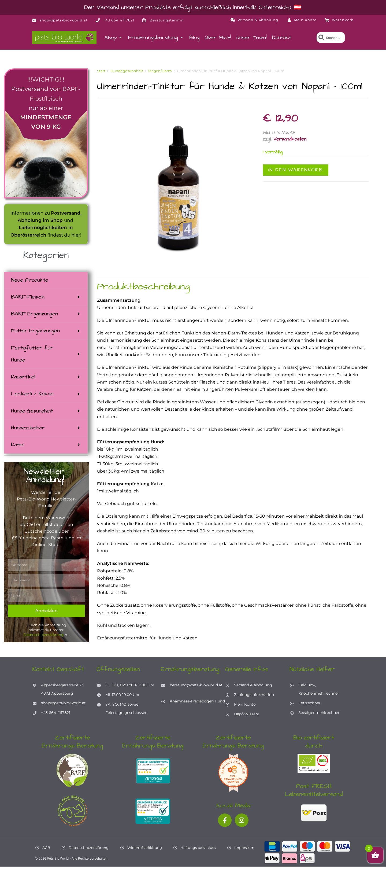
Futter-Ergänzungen (35, 332)
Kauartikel (23, 378)
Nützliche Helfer (312, 671)
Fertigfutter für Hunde (32, 355)
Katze (18, 447)
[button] (113, 37)
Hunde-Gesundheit (32, 413)
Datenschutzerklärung (44, 637)
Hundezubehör (28, 430)
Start (101, 71)
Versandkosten (289, 139)
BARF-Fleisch (27, 297)
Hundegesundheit (126, 71)
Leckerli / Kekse (32, 395)
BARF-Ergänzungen (34, 314)
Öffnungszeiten (118, 671)
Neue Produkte (29, 280)
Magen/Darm (160, 71)
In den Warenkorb (295, 170)
